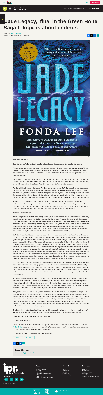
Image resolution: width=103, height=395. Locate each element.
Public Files (39, 376)
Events (64, 369)
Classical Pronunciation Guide (90, 376)
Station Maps (85, 370)
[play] (4, 9)
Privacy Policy (85, 373)
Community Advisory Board (44, 373)
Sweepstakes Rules (87, 372)
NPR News (18, 338)
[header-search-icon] (87, 2)
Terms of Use (85, 375)
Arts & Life (29, 338)
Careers (64, 372)
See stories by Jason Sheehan (25, 353)
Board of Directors (41, 372)
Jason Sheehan (15, 34)
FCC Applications (40, 375)
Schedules (84, 369)
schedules (2, 19)
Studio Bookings (67, 375)
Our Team (38, 370)
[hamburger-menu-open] (4, 2)
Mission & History (41, 369)
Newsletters (65, 370)
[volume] (10, 9)
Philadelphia (17, 327)
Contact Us (65, 373)
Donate (96, 3)
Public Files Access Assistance (44, 377)
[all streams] (94, 8)
